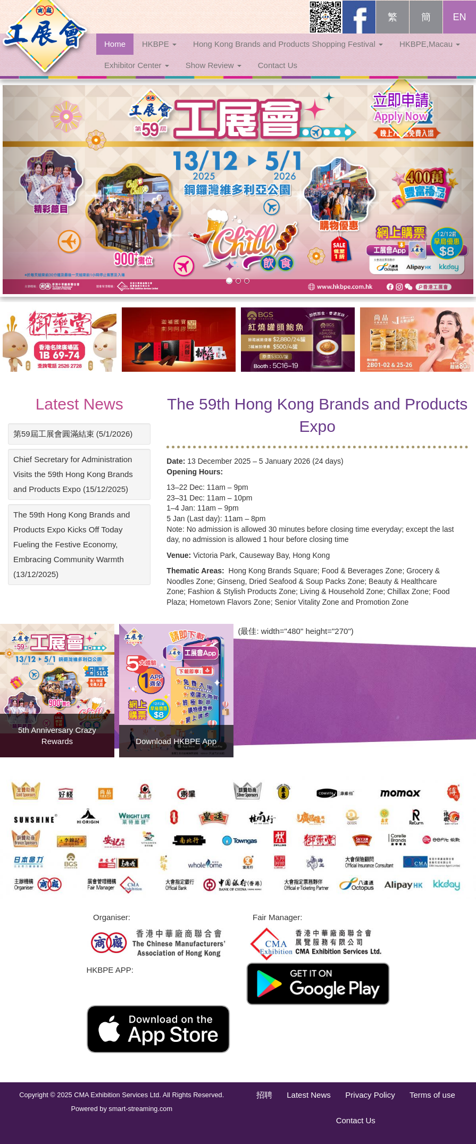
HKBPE (159, 54)
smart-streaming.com (140, 1109)
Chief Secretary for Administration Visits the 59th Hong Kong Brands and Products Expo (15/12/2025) (73, 474)
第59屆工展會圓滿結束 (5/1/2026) (72, 433)
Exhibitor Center (136, 75)
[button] (38, 189)
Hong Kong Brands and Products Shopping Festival (288, 54)
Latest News (79, 404)
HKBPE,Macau (429, 54)
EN (459, 27)
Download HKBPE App (176, 741)
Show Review (213, 75)
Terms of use (432, 1094)
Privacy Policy (370, 1094)
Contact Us (277, 75)
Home (115, 54)
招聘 (264, 1094)
